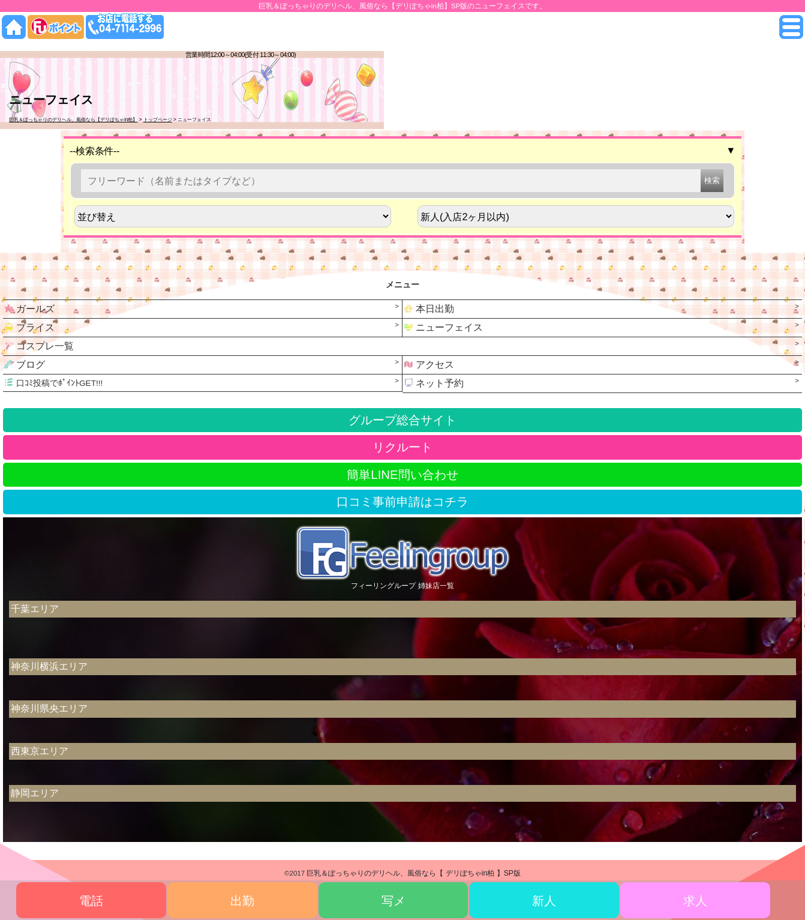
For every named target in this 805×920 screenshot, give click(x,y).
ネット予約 (433, 382)
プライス (29, 327)
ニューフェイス (442, 327)
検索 (712, 180)
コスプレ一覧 (38, 345)
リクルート (402, 447)
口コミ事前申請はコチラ (402, 501)
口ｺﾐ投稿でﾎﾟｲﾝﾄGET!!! (53, 382)
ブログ (24, 364)
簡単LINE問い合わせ (402, 474)
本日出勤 (428, 308)
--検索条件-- (402, 150)
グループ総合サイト (402, 420)
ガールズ (29, 308)
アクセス (428, 364)
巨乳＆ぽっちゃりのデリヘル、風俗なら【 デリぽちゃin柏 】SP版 (414, 873)
